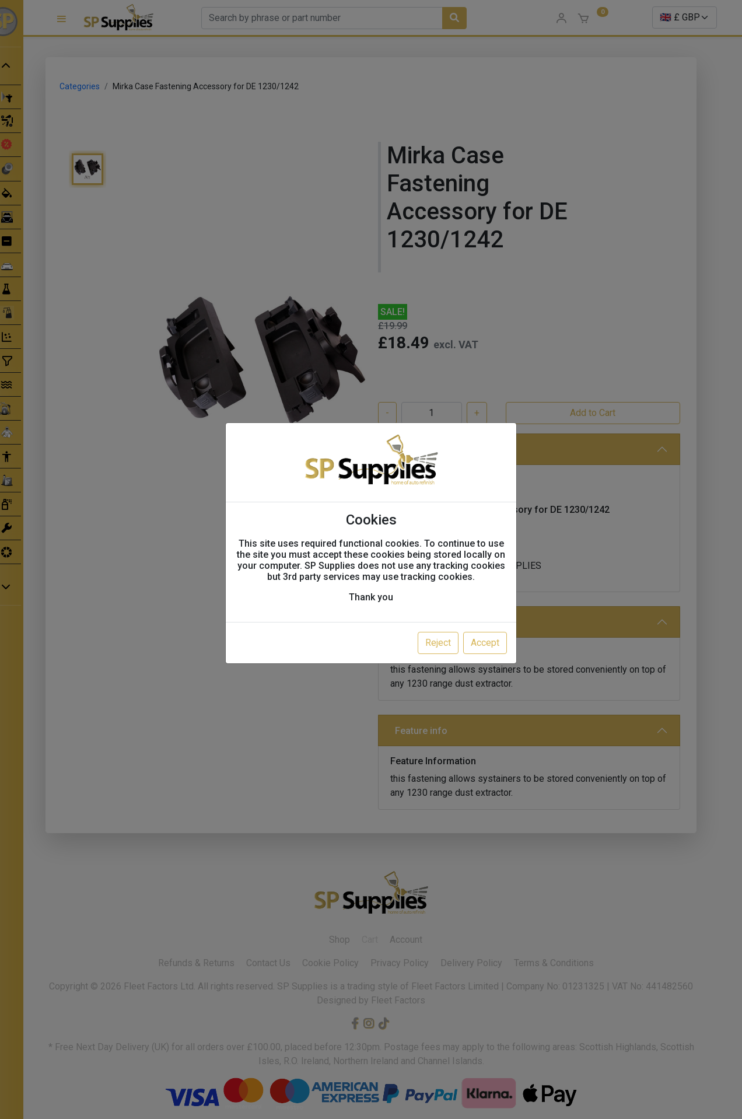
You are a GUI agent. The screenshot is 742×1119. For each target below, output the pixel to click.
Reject (438, 642)
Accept (485, 642)
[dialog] (371, 559)
